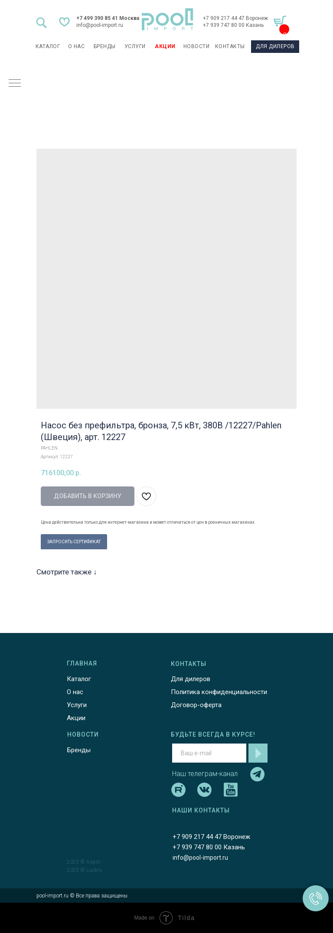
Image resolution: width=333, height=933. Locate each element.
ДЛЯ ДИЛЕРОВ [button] (275, 46)
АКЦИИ (165, 46)
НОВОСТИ (196, 46)
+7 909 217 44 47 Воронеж (235, 18)
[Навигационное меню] (15, 83)
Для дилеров (190, 679)
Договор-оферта (196, 705)
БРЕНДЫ (105, 46)
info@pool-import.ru (99, 25)
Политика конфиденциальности (219, 692)
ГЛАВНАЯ (82, 663)
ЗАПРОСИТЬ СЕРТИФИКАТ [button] (74, 541)
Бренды (79, 750)
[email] (209, 753)
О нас (75, 692)
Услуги (77, 705)
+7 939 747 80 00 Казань (233, 25)
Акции (76, 718)
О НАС (76, 46)
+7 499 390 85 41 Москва (107, 18)
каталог (48, 46)
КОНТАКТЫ (230, 46)
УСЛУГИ (135, 46)
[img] (167, 19)
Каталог (79, 679)
